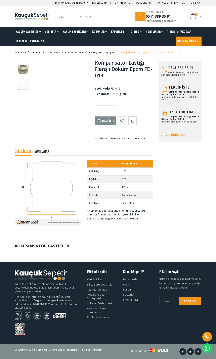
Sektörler (129, 294)
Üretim (127, 284)
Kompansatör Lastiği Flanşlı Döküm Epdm (90, 52)
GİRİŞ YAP (196, 2)
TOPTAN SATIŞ (121, 2)
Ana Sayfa (20, 52)
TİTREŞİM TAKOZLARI (179, 32)
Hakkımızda (130, 279)
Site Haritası (130, 299)
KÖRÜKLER (98, 32)
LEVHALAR (22, 41)
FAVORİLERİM (99, 2)
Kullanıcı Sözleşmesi (99, 303)
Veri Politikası (95, 279)
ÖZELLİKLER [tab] (23, 151)
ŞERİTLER (50, 32)
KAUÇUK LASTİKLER (27, 32)
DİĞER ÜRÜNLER (186, 41)
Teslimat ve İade (97, 289)
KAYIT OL (179, 2)
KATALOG (163, 2)
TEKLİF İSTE (179, 87)
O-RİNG (135, 32)
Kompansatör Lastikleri (46, 52)
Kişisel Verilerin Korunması (96, 310)
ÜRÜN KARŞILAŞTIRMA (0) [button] (70, 2)
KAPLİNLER (117, 32)
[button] (196, 16)
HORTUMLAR (153, 32)
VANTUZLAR (37, 41)
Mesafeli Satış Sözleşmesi (95, 296)
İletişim (127, 289)
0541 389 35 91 (180, 67)
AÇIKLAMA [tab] (42, 151)
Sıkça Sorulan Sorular (100, 284)
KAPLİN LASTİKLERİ (74, 32)
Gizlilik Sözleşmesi (98, 317)
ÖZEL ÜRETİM (144, 2)
